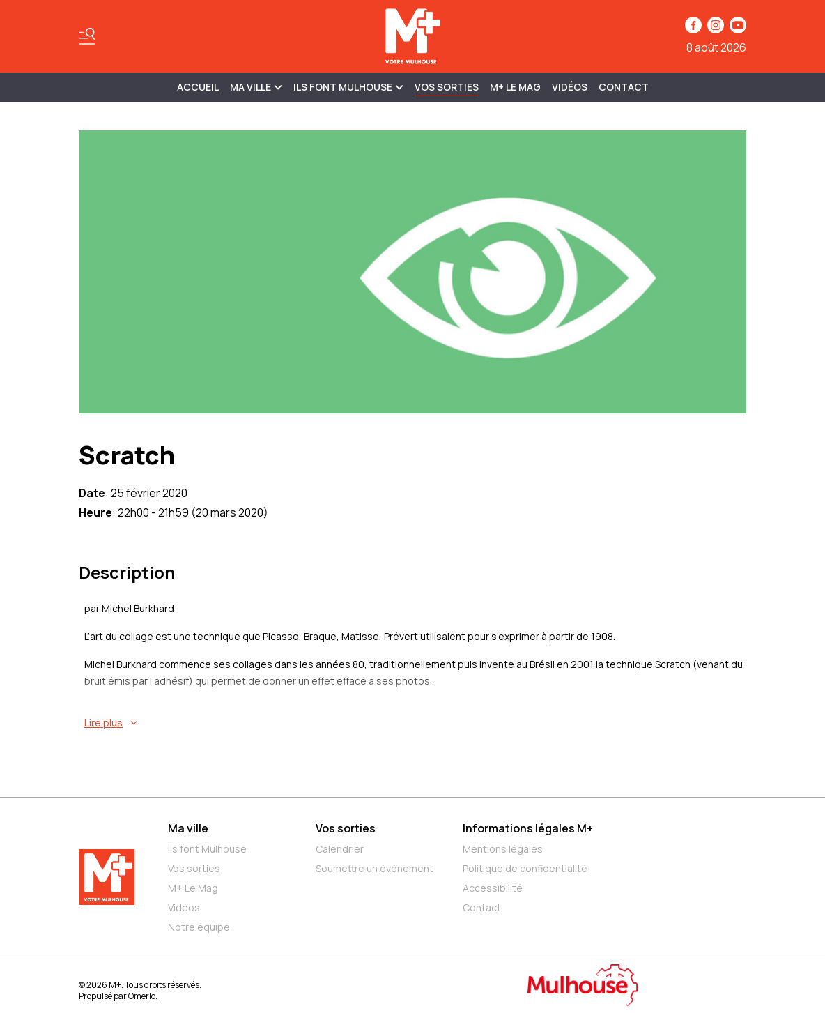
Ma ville (188, 828)
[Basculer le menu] (87, 36)
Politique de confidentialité (525, 868)
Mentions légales (503, 848)
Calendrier (340, 848)
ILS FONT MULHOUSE (348, 86)
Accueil (198, 86)
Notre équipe (199, 927)
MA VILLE (256, 86)
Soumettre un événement (374, 868)
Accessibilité (493, 887)
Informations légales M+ (528, 828)
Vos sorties (447, 86)
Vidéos (569, 86)
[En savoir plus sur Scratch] (415, 723)
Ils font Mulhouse (207, 848)
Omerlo (141, 996)
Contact (624, 86)
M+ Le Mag (515, 86)
